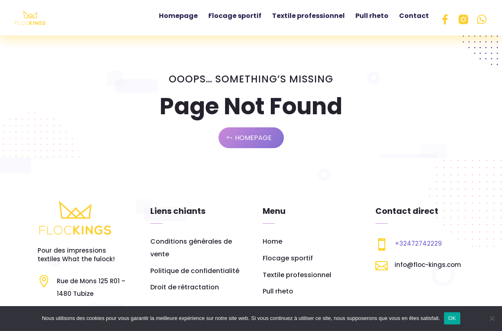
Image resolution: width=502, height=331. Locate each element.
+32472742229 (418, 246)
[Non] (492, 318)
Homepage (253, 140)
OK (452, 318)
